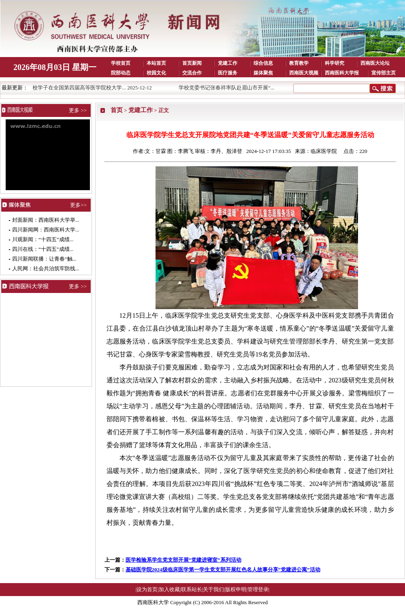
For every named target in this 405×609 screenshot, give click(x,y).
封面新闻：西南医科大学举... (45, 220)
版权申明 (235, 589)
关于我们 (213, 589)
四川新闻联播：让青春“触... (44, 259)
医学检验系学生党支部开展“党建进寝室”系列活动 (183, 560)
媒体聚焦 (263, 73)
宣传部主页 (383, 73)
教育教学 (299, 63)
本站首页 (156, 63)
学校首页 (120, 63)
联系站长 (191, 589)
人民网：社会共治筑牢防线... (45, 268)
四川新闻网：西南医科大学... (45, 230)
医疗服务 (227, 73)
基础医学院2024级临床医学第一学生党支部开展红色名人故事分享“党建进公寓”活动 (223, 570)
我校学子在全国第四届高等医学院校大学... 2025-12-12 (92, 88)
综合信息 (263, 63)
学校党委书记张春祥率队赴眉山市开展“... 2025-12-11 (242, 88)
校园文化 (156, 73)
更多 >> (78, 110)
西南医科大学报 (342, 73)
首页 (117, 109)
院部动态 (120, 73)
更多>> (78, 205)
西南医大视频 (303, 73)
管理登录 (258, 589)
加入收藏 (169, 589)
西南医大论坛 (375, 63)
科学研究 (334, 63)
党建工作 (227, 63)
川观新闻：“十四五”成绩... (42, 239)
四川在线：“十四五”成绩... (42, 249)
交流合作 (192, 73)
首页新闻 (192, 63)
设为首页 (147, 589)
